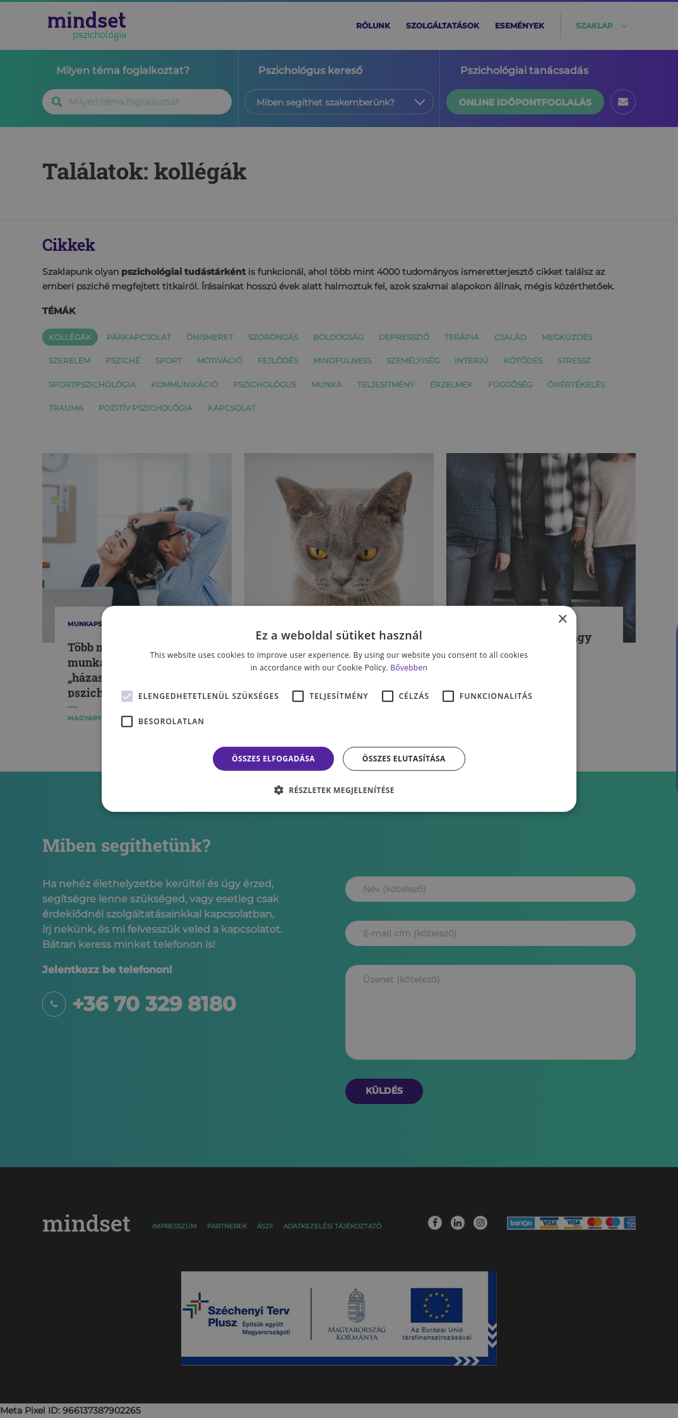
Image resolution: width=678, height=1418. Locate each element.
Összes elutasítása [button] (404, 758)
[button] (339, 790)
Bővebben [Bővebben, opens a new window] (408, 667)
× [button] (562, 619)
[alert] (339, 709)
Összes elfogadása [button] (273, 758)
